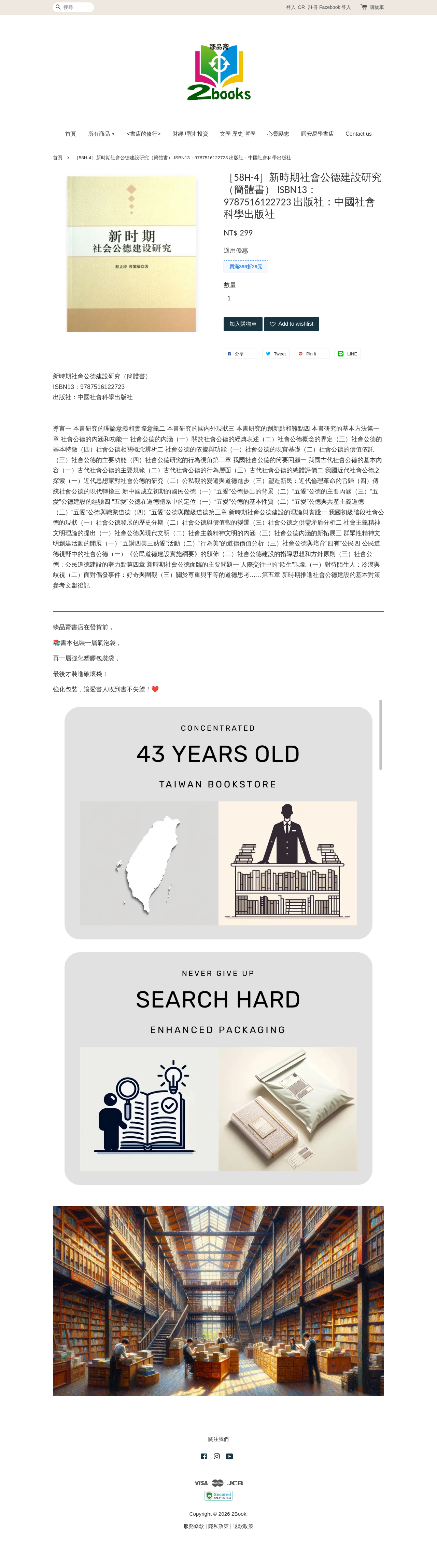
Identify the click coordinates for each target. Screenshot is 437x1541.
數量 (230, 285)
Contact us (358, 134)
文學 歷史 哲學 (238, 134)
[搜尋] (73, 7)
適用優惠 (236, 250)
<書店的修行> (144, 134)
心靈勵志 (278, 134)
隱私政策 (218, 1526)
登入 (291, 7)
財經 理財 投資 (190, 134)
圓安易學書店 (317, 134)
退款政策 (243, 1526)
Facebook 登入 (335, 7)
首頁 (70, 134)
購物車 (377, 7)
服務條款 (194, 1526)
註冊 (313, 7)
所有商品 (101, 134)
